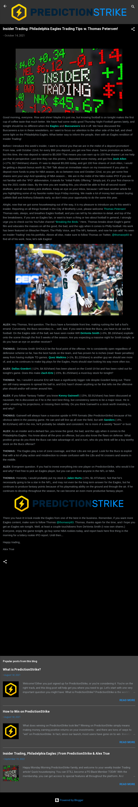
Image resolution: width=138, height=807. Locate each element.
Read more (127, 700)
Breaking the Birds (67, 221)
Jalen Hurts (74, 477)
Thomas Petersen (114, 208)
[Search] (133, 7)
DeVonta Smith (90, 333)
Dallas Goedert (21, 368)
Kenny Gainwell (69, 395)
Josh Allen (119, 158)
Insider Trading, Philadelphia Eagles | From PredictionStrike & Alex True (56, 753)
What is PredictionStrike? (22, 669)
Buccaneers (72, 125)
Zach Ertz (47, 372)
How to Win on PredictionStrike (26, 711)
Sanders (109, 419)
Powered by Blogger (69, 800)
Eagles (54, 125)
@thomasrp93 (120, 234)
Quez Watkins (57, 357)
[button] (133, 29)
